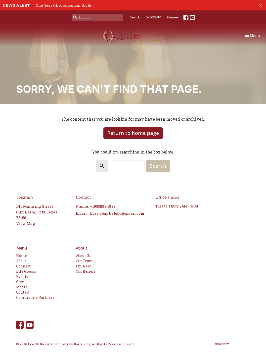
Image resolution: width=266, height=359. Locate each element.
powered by (232, 344)
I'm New (83, 266)
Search (135, 17)
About (21, 260)
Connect (173, 17)
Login (129, 344)
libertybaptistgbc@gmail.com (116, 213)
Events (22, 276)
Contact (23, 292)
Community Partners (35, 297)
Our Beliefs (85, 271)
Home (21, 255)
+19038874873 (103, 206)
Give (20, 281)
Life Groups (26, 271)
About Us (83, 255)
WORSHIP (153, 17)
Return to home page (133, 133)
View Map (25, 223)
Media (21, 287)
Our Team (84, 260)
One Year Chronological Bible (63, 5)
